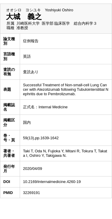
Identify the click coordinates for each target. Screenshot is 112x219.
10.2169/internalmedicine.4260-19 (52, 181)
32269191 (31, 192)
